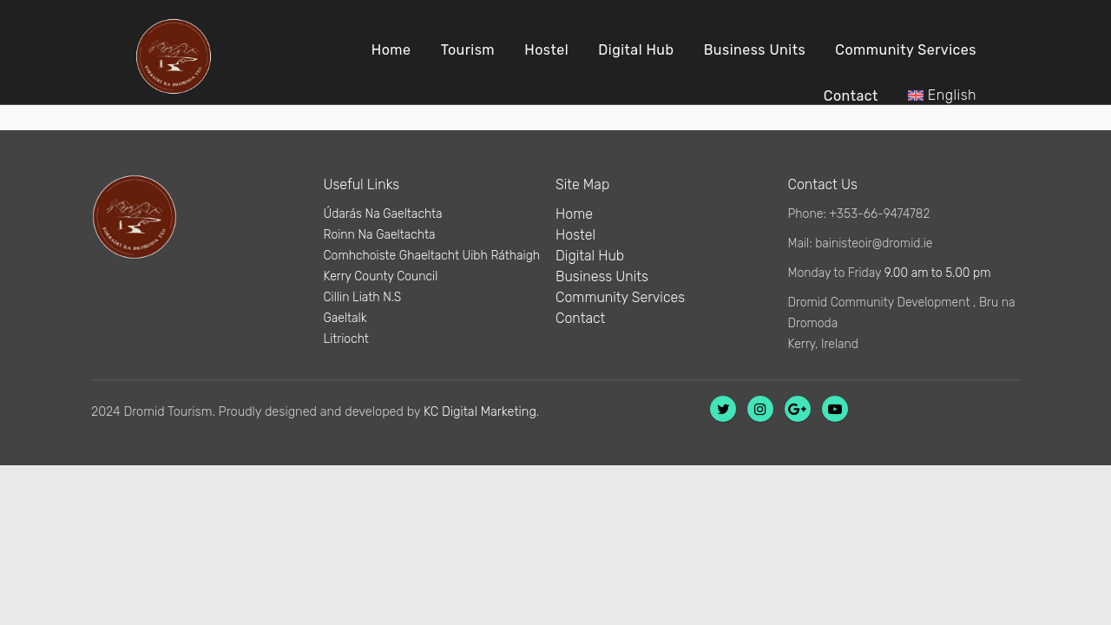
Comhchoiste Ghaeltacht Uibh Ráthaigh (432, 255)
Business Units (754, 50)
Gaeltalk (345, 318)
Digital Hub (636, 50)
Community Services (905, 50)
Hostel (546, 50)
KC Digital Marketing (480, 411)
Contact (851, 96)
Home (391, 50)
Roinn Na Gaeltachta (380, 234)
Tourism (468, 50)
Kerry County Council (381, 276)
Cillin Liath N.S (363, 297)
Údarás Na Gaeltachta (383, 214)
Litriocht (346, 339)
